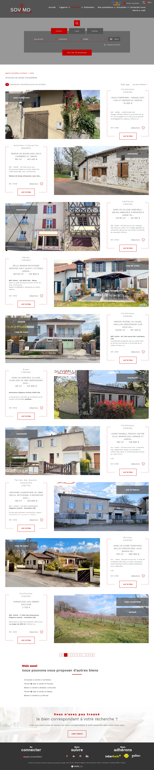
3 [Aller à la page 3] (74, 655)
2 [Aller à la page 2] (70, 655)
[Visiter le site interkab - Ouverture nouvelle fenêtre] (113, 756)
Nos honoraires (91, 762)
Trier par (125, 84)
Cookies (123, 762)
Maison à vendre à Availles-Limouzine (40, 688)
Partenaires (105, 762)
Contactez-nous (137, 7)
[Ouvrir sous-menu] (69, 7)
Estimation (89, 7)
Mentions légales (80, 762)
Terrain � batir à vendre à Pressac (38, 684)
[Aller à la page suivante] (93, 655)
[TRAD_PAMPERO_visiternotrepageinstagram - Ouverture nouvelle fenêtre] (80, 756)
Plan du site (70, 762)
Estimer (95, 31)
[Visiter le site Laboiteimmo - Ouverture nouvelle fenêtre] (77, 767)
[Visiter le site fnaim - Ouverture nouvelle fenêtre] (126, 756)
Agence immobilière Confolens (16, 73)
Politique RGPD (114, 762)
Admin (99, 762)
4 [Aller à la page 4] (79, 655)
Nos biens (75, 7)
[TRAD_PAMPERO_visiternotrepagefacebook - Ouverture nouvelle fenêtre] (67, 756)
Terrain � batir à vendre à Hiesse (38, 691)
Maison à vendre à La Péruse (36, 695)
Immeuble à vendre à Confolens (37, 680)
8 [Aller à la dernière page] (88, 655)
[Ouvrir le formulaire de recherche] (114, 39)
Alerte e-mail (138, 10)
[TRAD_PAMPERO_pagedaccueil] (21, 13)
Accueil (52, 7)
